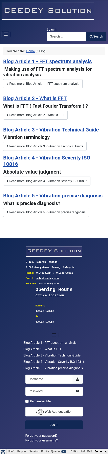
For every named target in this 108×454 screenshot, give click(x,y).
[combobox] (66, 36)
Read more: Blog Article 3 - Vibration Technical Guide (45, 146)
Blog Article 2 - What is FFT (35, 98)
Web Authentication (54, 412)
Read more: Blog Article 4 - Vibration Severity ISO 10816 (47, 181)
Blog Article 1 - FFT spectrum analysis (47, 61)
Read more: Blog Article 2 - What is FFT (35, 115)
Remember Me (40, 401)
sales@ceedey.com (47, 278)
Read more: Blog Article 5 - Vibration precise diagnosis (46, 212)
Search (51, 29)
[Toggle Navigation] (6, 34)
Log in (54, 425)
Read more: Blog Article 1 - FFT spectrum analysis (43, 84)
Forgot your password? (41, 436)
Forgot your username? (41, 440)
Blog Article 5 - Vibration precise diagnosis (53, 196)
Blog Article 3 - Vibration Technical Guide (51, 130)
